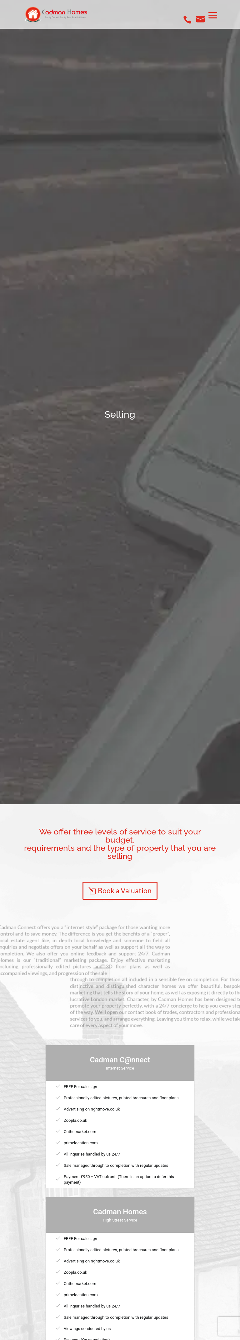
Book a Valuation (125, 890)
